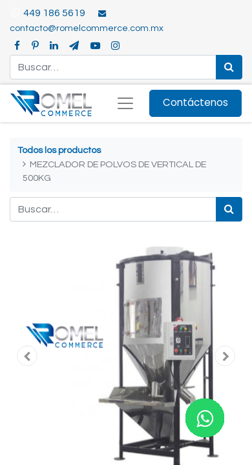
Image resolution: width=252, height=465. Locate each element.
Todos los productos (59, 150)
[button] (27, 355)
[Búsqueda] (229, 67)
